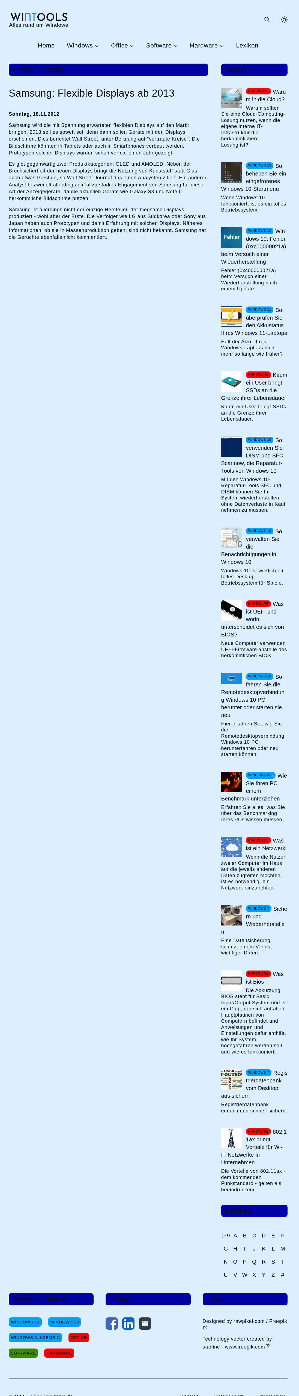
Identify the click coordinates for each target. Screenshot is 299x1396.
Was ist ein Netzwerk (265, 844)
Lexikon (247, 46)
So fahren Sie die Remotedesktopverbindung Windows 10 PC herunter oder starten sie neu (253, 696)
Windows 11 (25, 1322)
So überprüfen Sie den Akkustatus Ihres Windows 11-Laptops (254, 321)
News (54, 70)
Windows (80, 46)
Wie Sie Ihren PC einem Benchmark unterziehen (254, 787)
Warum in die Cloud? (266, 95)
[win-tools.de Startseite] (38, 20)
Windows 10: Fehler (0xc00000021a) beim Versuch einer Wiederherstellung (253, 246)
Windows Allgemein (35, 1337)
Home (46, 46)
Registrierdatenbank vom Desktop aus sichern (254, 1084)
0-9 (226, 1236)
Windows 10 (64, 1322)
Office (119, 46)
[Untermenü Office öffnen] (131, 45)
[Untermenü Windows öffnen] (96, 45)
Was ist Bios (265, 978)
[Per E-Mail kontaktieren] (145, 1324)
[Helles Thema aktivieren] (284, 19)
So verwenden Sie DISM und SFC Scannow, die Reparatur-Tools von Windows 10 (252, 455)
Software (159, 46)
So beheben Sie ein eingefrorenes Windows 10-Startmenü (253, 177)
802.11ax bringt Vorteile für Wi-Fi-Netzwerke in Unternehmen (254, 1147)
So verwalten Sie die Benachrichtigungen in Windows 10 (251, 546)
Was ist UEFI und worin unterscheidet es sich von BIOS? (252, 619)
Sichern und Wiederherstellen (254, 920)
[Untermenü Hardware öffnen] (221, 45)
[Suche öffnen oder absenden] (266, 19)
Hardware (204, 46)
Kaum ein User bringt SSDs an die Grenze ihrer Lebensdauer (254, 386)
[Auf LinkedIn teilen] (128, 1324)
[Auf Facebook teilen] (112, 1324)
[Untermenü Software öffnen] (175, 45)
